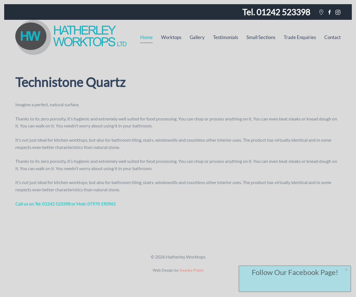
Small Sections (260, 37)
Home (146, 37)
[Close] (346, 269)
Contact (332, 37)
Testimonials (225, 37)
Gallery (197, 37)
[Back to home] (71, 37)
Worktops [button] (171, 37)
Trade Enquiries (300, 37)
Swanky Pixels (191, 270)
